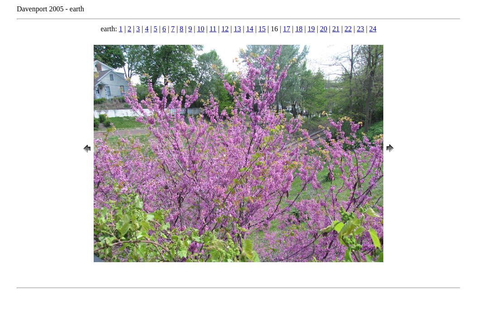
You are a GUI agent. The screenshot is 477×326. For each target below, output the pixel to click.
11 (213, 29)
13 (237, 29)
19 (311, 29)
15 (262, 29)
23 (360, 29)
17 (286, 29)
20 (323, 29)
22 (348, 29)
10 (201, 29)
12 (225, 29)
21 (335, 29)
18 (299, 29)
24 (373, 29)
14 (249, 29)
